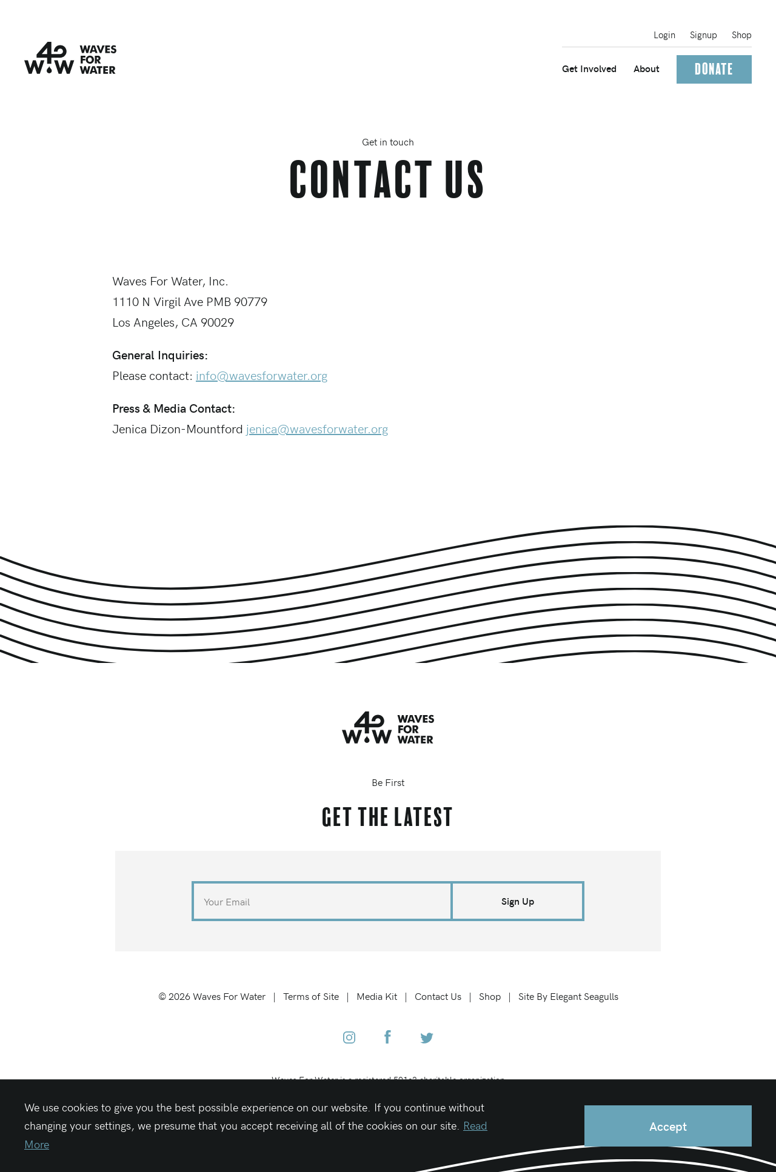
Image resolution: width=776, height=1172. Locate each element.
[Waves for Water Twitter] (426, 1038)
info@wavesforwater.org (261, 375)
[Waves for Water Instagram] (349, 1038)
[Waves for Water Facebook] (387, 1038)
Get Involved (589, 68)
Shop (742, 34)
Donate (714, 69)
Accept (668, 1125)
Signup (703, 34)
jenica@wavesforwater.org (317, 428)
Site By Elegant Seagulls (568, 995)
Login (664, 34)
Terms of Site (311, 995)
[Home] (70, 58)
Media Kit (376, 995)
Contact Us (438, 995)
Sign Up (517, 900)
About (647, 68)
